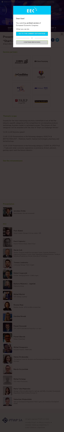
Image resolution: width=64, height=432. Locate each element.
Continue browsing (32, 42)
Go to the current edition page (32, 34)
